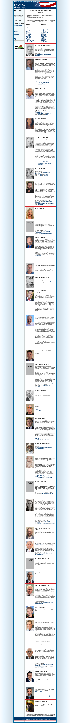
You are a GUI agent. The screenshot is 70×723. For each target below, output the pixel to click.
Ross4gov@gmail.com (46, 80)
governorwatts (40, 695)
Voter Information (40, 8)
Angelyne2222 (39, 283)
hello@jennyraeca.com (46, 521)
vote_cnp (44, 537)
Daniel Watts (43, 40)
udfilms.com (46, 476)
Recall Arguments (25, 8)
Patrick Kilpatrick (29, 41)
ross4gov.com (37, 81)
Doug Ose (42, 33)
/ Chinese (16, 31)
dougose (39, 114)
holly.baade (40, 174)
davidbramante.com (38, 202)
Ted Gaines (28, 32)
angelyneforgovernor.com (39, 282)
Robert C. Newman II (44, 32)
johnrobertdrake (39, 615)
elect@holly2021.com (46, 172)
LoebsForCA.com (37, 536)
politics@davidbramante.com (47, 201)
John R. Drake (28, 29)
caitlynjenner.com (38, 133)
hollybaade (46, 174)
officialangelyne (49, 282)
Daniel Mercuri (43, 31)
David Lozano (43, 27)
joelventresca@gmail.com (47, 345)
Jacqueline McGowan (44, 30)
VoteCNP (39, 537)
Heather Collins (28, 28)
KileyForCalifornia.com (38, 438)
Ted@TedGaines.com (46, 642)
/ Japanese (16, 34)
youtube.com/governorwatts (49, 696)
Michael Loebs (43, 26)
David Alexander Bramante (30, 27)
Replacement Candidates (33, 8)
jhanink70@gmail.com (46, 231)
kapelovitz (39, 410)
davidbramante (51, 203)
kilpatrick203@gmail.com (41, 475)
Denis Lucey (43, 28)
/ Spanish (16, 30)
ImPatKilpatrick (40, 477)
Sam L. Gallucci (28, 33)
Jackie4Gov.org (37, 386)
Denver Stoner (43, 37)
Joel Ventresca (43, 39)
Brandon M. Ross (44, 36)
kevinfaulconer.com (38, 162)
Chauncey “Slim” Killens (30, 40)
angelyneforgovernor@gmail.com (48, 281)
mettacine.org (46, 175)
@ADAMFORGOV (50, 578)
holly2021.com (37, 173)
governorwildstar (37, 710)
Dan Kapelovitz (28, 38)
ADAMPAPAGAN (40, 577)
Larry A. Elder (28, 30)
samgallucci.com (37, 665)
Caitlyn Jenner (28, 37)
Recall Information (19, 8)
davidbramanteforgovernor (42, 203)
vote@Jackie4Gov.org (46, 385)
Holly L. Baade (28, 26)
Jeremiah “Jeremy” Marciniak (46, 29)
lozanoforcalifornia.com (39, 554)
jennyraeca (39, 523)
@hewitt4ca (40, 258)
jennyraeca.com (37, 522)
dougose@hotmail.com (46, 111)
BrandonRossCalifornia (41, 83)
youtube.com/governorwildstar (48, 710)
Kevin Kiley (28, 39)
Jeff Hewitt (28, 35)
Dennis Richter (43, 35)
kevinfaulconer (40, 163)
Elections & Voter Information (33, 1)
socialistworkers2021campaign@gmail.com (44, 54)
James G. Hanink (29, 34)
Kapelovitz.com (37, 409)
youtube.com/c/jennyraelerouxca (42, 524)
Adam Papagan (43, 34)
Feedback (39, 1)
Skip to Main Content (16, 1)
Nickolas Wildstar (44, 41)
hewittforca (40, 259)
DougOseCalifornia (41, 113)
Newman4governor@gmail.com (48, 602)
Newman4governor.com (39, 603)
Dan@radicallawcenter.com (47, 408)
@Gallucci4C (51, 666)
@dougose (46, 114)
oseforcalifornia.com (38, 112)
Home (15, 8)
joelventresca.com (38, 346)
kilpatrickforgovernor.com (39, 476)
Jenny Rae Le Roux (44, 25)
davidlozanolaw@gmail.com (47, 553)
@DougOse (49, 113)
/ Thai (16, 39)
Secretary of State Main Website (24, 1)
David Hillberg (28, 36)
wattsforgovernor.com (38, 694)
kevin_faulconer (48, 163)
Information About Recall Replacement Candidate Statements (35, 18)
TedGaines (39, 644)
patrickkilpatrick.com (49, 475)
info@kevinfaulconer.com (47, 161)
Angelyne (27, 25)
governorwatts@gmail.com (47, 693)
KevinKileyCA (48, 438)
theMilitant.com (37, 55)
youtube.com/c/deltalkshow (39, 579)
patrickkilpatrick (49, 477)
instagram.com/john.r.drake (41, 616)
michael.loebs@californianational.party (43, 535)
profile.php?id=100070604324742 (43, 82)
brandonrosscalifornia (41, 84)
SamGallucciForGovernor (42, 666)
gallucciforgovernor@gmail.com (48, 664)
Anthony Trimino (43, 38)
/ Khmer (15, 35)
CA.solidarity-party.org (38, 232)
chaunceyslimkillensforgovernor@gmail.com (44, 447)
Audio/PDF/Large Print (47, 8)
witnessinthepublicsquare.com (40, 448)
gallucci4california (41, 667)
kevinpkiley (46, 439)
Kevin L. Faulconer (29, 31)
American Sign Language (18, 25)
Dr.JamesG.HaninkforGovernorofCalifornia (45, 233)
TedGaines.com (37, 643)
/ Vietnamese (17, 41)
